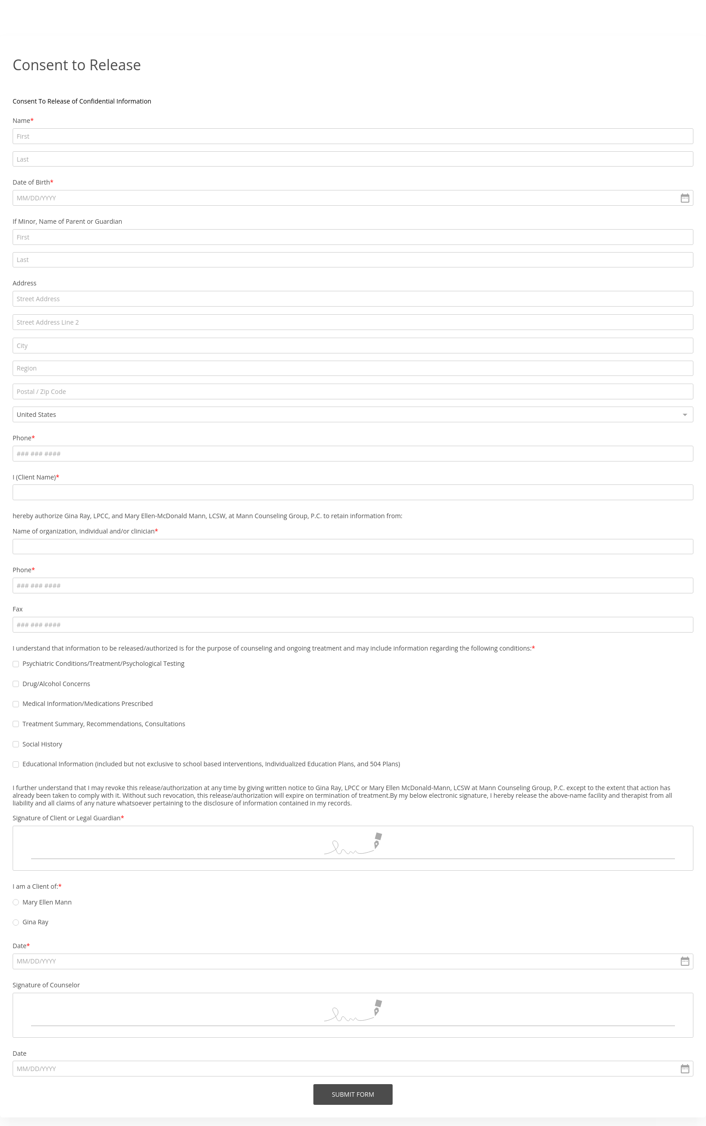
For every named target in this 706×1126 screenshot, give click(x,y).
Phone (231, 346)
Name (230, 120)
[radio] (225, 873)
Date (228, 916)
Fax (226, 525)
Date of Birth (240, 159)
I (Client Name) (243, 385)
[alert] (353, 175)
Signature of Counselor (255, 955)
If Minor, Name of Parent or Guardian (276, 198)
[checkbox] (225, 587)
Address (233, 237)
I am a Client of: (244, 856)
